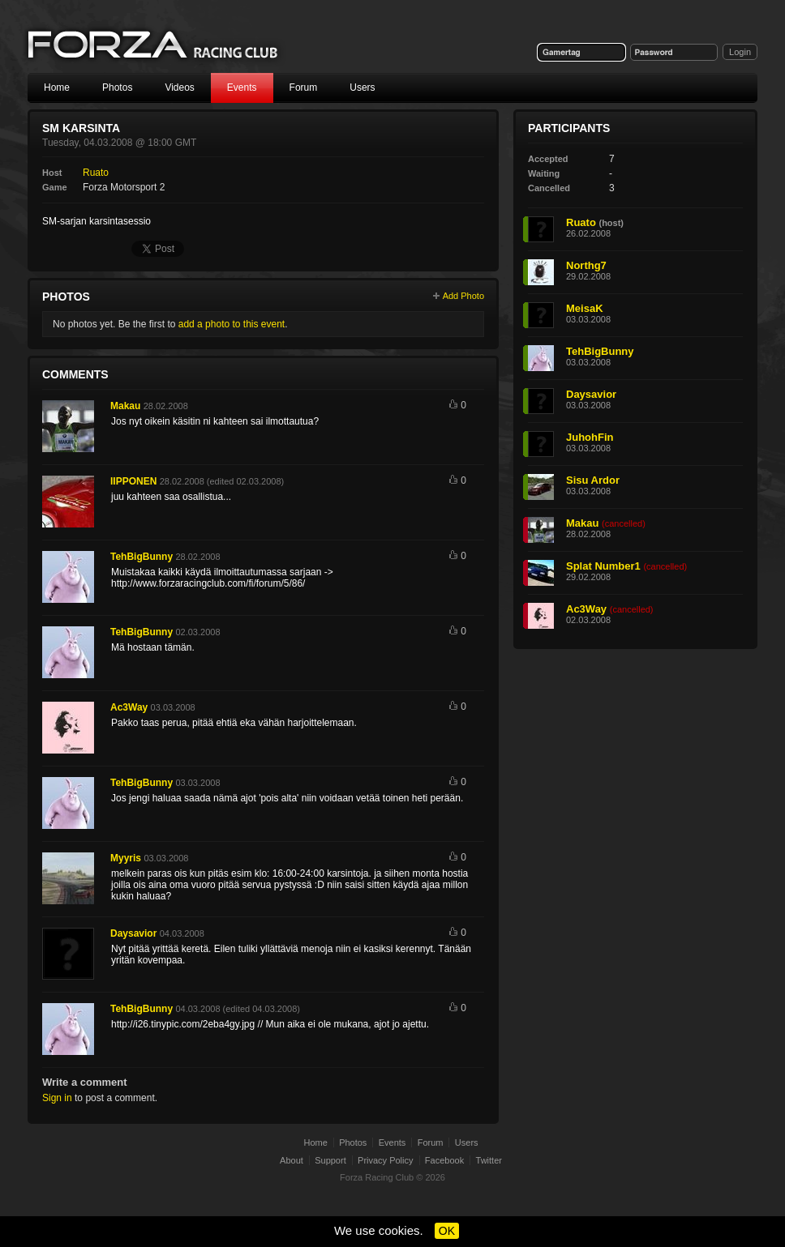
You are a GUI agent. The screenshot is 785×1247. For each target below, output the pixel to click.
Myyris (125, 858)
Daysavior (133, 933)
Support (330, 1160)
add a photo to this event (231, 324)
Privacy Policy (385, 1160)
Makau (125, 406)
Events (242, 87)
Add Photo (463, 296)
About (291, 1160)
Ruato (96, 172)
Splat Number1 (603, 566)
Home (57, 87)
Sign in (57, 1098)
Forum (304, 87)
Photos (117, 87)
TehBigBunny (141, 556)
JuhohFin (590, 437)
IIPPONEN (133, 481)
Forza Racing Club (154, 45)
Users (362, 87)
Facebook (444, 1160)
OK (447, 1230)
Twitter (489, 1160)
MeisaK (584, 308)
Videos (179, 87)
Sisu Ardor (593, 480)
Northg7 (586, 265)
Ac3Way (129, 707)
